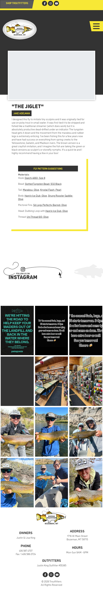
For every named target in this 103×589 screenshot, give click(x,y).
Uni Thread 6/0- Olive (38, 216)
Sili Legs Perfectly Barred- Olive (50, 205)
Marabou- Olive (31, 189)
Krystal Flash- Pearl (50, 189)
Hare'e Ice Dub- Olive (36, 195)
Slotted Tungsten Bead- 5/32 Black (43, 183)
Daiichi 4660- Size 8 (35, 178)
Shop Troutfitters (17, 3)
